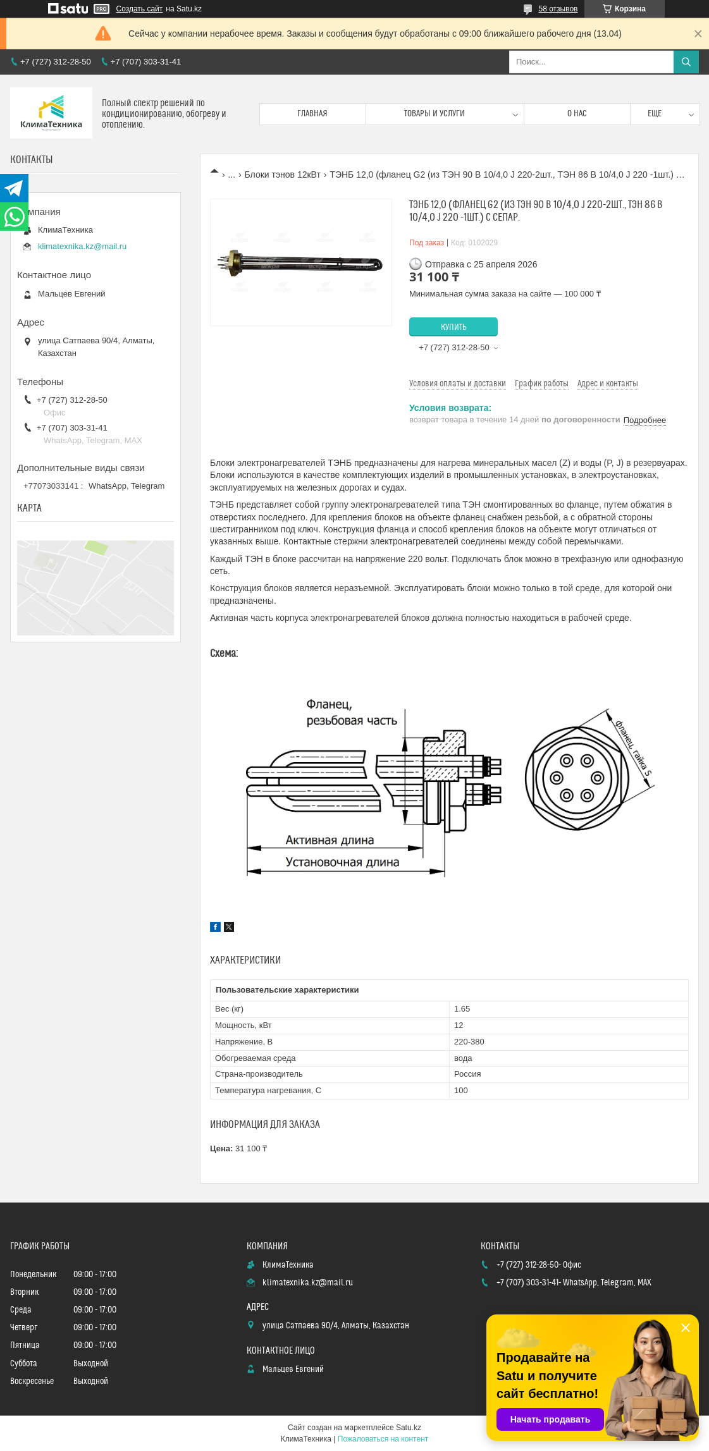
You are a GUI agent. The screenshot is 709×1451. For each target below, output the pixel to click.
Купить (454, 327)
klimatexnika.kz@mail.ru (82, 246)
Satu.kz (408, 1427)
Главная (312, 114)
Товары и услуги (434, 114)
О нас (577, 114)
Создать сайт (139, 8)
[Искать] (686, 62)
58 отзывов (557, 8)
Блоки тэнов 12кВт (283, 174)
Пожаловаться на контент (383, 1439)
